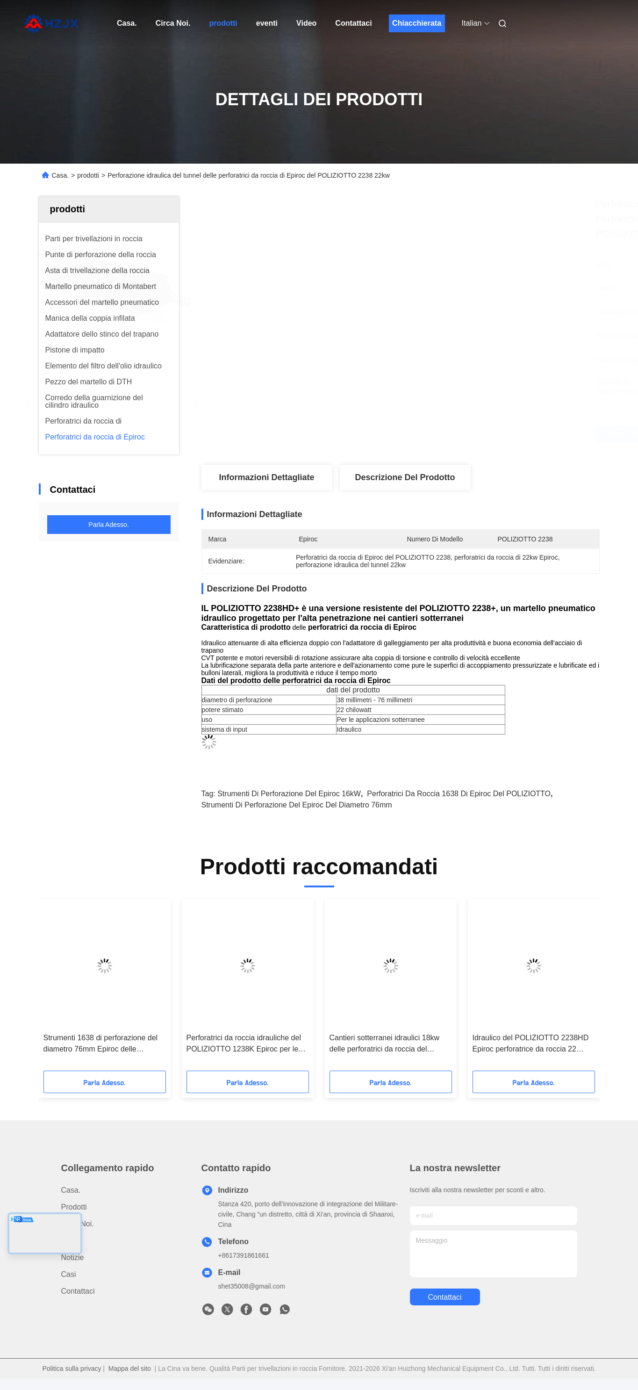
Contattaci (353, 23)
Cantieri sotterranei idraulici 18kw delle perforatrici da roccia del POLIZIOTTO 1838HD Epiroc (385, 1044)
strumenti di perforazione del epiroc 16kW (289, 794)
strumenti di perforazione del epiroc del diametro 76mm (296, 805)
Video (306, 23)
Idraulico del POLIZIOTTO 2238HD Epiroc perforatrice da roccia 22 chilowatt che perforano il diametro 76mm (531, 1044)
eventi (267, 23)
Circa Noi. (173, 23)
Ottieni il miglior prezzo (455, 434)
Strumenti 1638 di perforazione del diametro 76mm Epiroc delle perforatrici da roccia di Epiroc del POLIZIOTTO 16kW (100, 1044)
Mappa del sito (129, 1368)
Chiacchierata (416, 23)
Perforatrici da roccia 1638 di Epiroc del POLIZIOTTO (459, 794)
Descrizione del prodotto (405, 477)
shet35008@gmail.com (251, 1286)
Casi (68, 1274)
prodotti (223, 23)
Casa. (127, 23)
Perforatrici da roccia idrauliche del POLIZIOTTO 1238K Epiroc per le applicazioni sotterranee (243, 1044)
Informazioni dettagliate (266, 477)
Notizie (72, 1257)
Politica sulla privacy (71, 1368)
